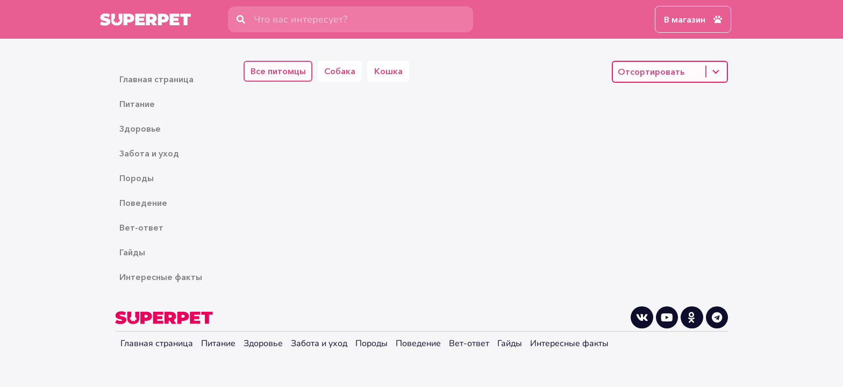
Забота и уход (149, 153)
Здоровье (140, 128)
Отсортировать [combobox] (651, 71)
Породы (136, 178)
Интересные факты (160, 276)
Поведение (143, 202)
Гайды (132, 252)
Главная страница (156, 79)
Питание (137, 103)
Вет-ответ (141, 227)
